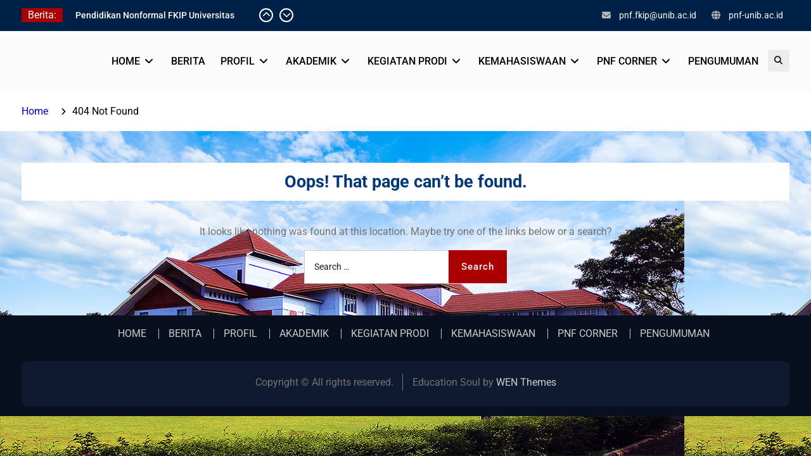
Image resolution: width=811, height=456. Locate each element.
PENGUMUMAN (723, 61)
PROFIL (237, 61)
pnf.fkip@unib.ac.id (657, 15)
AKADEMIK (311, 61)
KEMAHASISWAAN (522, 61)
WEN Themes (526, 382)
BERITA (188, 61)
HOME (126, 61)
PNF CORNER (627, 61)
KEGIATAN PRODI (407, 61)
